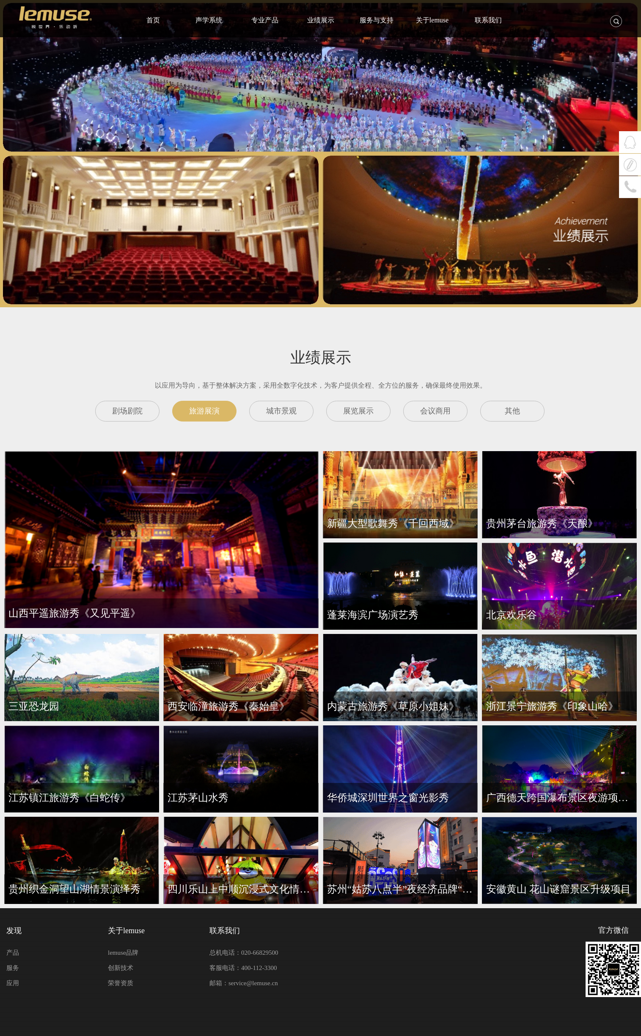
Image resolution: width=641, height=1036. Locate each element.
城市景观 (281, 411)
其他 (512, 411)
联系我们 (224, 930)
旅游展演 (204, 411)
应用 (12, 983)
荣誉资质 (120, 983)
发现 (14, 930)
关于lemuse (126, 930)
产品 (12, 952)
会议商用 (435, 411)
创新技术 (120, 967)
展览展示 (358, 411)
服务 (12, 967)
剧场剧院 (127, 411)
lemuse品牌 (123, 952)
